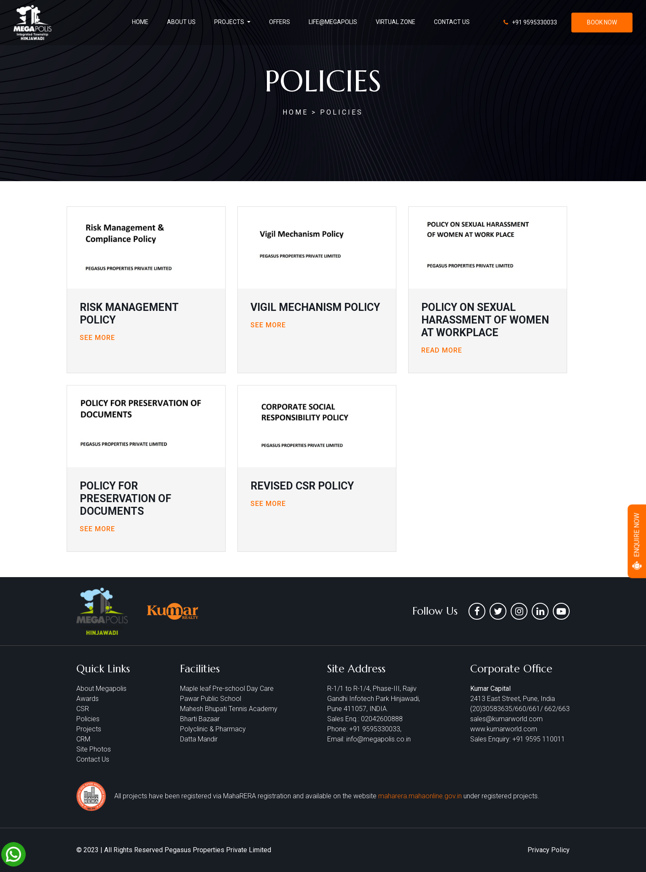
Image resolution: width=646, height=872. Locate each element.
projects (229, 22)
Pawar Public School (210, 699)
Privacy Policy (549, 850)
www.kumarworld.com (503, 729)
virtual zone (395, 22)
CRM (83, 739)
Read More (441, 350)
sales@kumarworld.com (506, 719)
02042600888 (382, 719)
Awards (87, 699)
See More (97, 338)
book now (602, 22)
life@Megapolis (333, 22)
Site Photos (93, 749)
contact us (452, 22)
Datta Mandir (199, 739)
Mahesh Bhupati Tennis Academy (228, 709)
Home (140, 22)
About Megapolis (101, 689)
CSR (82, 709)
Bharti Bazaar (200, 719)
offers (279, 22)
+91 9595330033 (534, 22)
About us (181, 22)
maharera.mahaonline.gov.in (420, 796)
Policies (88, 719)
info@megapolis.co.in (378, 739)
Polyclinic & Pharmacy (213, 729)
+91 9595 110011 (538, 739)
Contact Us (92, 759)
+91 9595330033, (375, 729)
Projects (88, 729)
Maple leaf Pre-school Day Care (227, 689)
